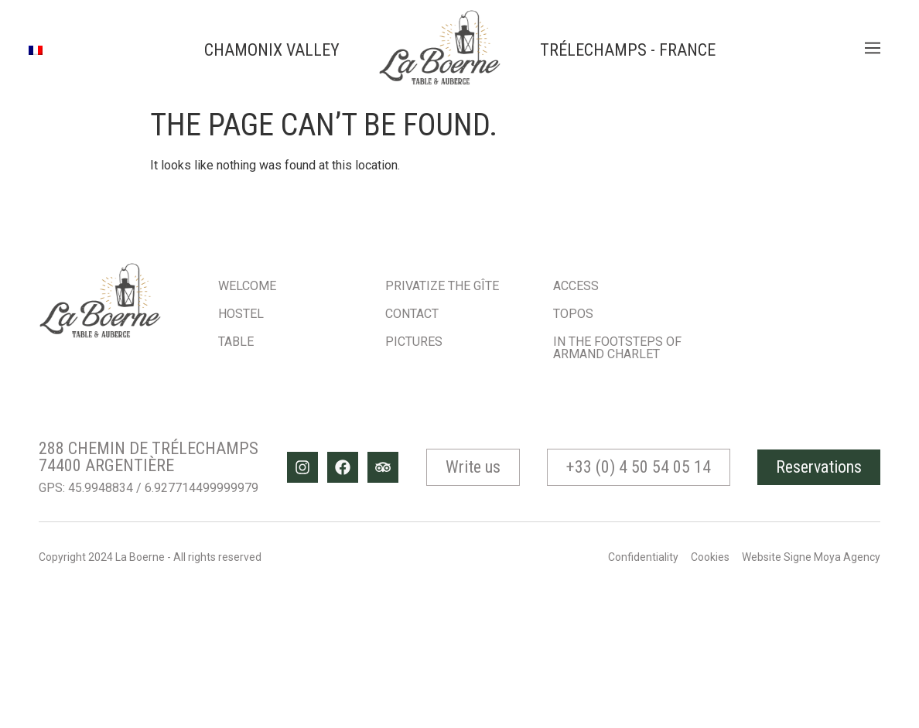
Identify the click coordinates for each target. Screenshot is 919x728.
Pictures (413, 341)
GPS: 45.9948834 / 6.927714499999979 (148, 487)
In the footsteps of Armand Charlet (617, 347)
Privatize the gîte (442, 286)
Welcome (247, 286)
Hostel (241, 313)
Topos (573, 313)
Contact (412, 313)
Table (236, 341)
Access (576, 286)
